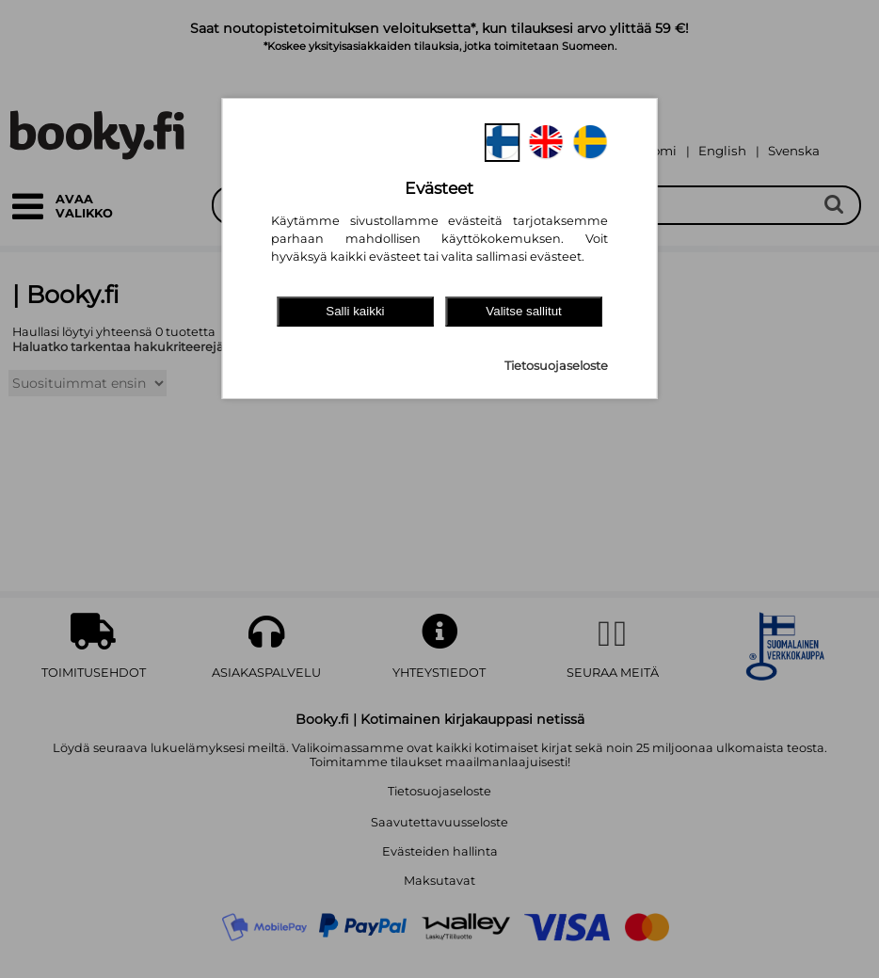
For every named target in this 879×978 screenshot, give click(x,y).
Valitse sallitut (524, 311)
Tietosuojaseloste (556, 366)
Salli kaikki (355, 311)
